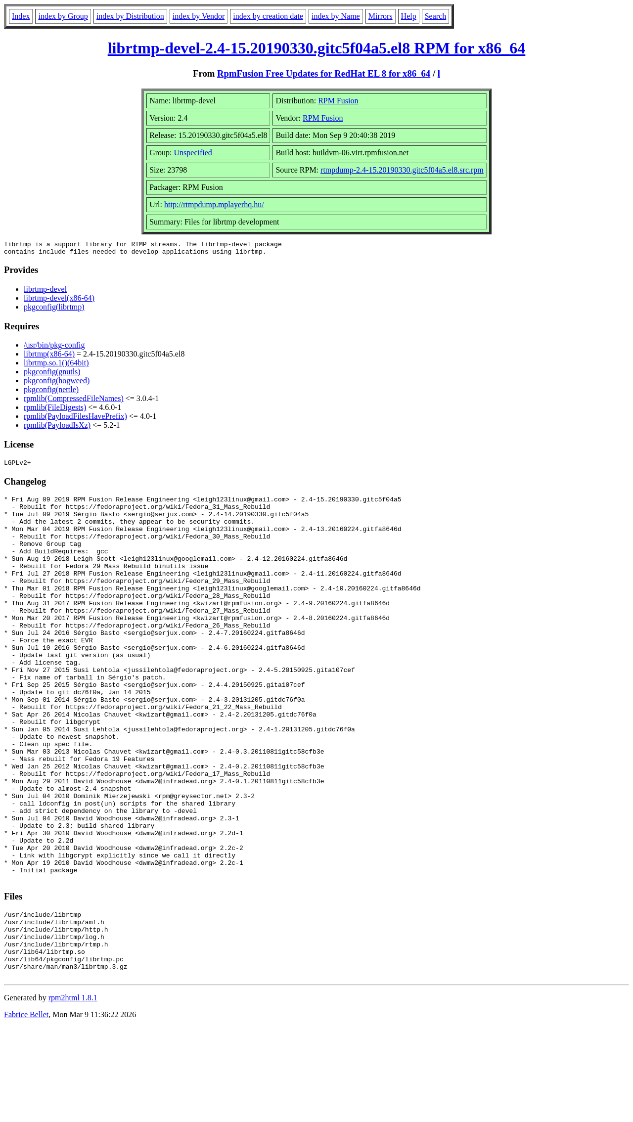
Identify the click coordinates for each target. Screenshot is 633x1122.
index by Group (63, 16)
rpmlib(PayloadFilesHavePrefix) (75, 419)
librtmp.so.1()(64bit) (56, 365)
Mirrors (380, 16)
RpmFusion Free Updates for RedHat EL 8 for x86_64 (323, 73)
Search (436, 16)
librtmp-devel (45, 292)
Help (408, 16)
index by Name (336, 16)
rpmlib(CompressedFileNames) (74, 401)
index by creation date (268, 16)
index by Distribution (130, 16)
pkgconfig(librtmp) (54, 310)
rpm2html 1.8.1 (72, 1092)
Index (21, 16)
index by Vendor (199, 16)
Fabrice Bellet (26, 1109)
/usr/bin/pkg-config (54, 348)
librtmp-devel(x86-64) (59, 301)
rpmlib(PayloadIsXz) (57, 428)
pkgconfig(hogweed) (57, 383)
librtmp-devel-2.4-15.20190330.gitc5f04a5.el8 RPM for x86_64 (317, 48)
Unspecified (193, 152)
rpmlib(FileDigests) (55, 410)
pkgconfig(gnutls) (52, 374)
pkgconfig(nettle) (51, 392)
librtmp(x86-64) (49, 357)
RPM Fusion (338, 100)
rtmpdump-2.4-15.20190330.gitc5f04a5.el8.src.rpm (402, 170)
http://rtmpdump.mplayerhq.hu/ (214, 204)
